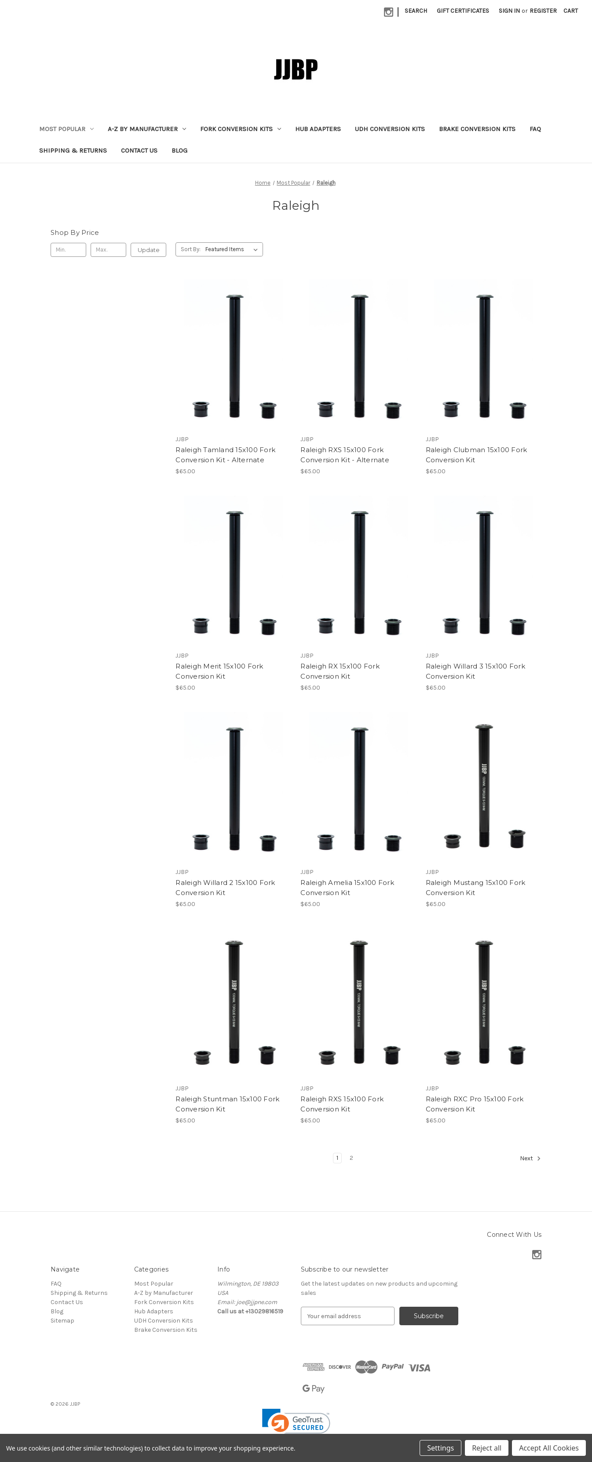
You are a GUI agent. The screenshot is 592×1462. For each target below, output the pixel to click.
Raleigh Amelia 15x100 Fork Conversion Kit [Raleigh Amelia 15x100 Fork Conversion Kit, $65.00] (347, 887)
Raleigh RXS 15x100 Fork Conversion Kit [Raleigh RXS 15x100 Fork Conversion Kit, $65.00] (342, 1104)
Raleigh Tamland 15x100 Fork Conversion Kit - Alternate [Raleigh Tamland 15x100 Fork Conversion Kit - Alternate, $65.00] (225, 455)
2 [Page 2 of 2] (351, 1158)
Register (543, 11)
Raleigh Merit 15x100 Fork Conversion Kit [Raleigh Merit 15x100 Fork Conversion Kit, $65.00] (219, 671)
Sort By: (191, 249)
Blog (179, 150)
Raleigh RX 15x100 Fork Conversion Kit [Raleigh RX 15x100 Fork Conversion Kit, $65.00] (340, 671)
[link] (296, 1426)
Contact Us (139, 150)
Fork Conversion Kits (240, 129)
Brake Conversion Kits (477, 129)
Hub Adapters (318, 129)
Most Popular (66, 129)
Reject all (486, 1448)
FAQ (535, 129)
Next (530, 1158)
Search (416, 11)
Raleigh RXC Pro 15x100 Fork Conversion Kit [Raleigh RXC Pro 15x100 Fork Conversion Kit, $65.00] (475, 1104)
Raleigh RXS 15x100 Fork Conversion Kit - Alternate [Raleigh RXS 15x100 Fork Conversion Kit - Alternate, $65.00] (344, 455)
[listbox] (233, 249)
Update (149, 249)
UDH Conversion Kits (390, 129)
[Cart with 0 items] (571, 11)
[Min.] (68, 250)
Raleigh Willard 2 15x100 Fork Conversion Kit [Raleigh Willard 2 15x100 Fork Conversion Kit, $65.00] (225, 887)
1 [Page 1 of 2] (337, 1158)
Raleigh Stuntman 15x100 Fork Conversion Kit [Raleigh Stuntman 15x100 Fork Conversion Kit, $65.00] (227, 1104)
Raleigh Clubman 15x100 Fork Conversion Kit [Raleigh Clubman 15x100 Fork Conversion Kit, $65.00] (476, 455)
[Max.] (108, 250)
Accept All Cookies (549, 1448)
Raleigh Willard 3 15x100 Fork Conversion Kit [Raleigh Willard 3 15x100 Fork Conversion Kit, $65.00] (475, 671)
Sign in (509, 11)
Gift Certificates (463, 11)
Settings (440, 1448)
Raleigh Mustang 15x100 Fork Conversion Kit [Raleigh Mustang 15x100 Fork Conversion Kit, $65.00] (476, 887)
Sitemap (62, 1320)
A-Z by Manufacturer (147, 129)
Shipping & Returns (73, 150)
